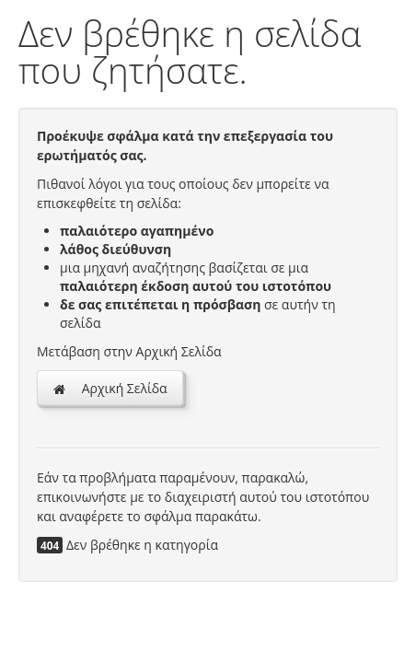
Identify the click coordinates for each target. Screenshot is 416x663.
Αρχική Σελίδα (110, 388)
